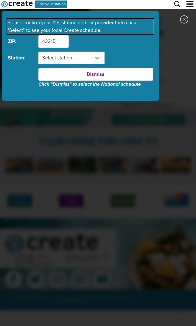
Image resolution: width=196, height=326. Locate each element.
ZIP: (12, 41)
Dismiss (96, 74)
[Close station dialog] (184, 20)
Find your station (51, 4)
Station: (17, 58)
